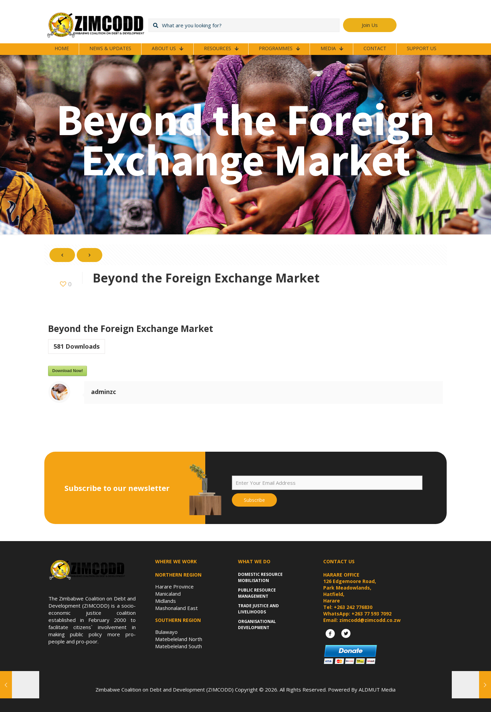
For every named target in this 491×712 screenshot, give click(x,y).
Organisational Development (257, 624)
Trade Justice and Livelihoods (258, 609)
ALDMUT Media (377, 689)
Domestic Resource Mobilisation (260, 577)
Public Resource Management (257, 593)
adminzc (103, 392)
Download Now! (67, 370)
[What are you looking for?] (244, 25)
